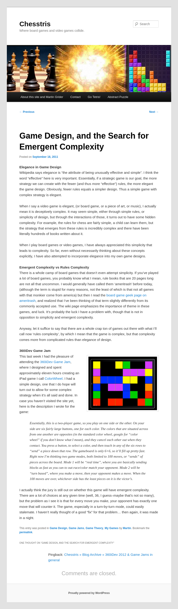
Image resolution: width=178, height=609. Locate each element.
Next (154, 111)
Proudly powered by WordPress (89, 593)
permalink (25, 532)
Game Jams (76, 528)
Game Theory (94, 528)
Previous (27, 111)
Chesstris (35, 24)
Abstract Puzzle (118, 97)
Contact (75, 97)
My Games (111, 528)
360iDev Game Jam (55, 362)
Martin (127, 528)
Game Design (58, 528)
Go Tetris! (94, 97)
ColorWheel (54, 378)
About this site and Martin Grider (42, 97)
